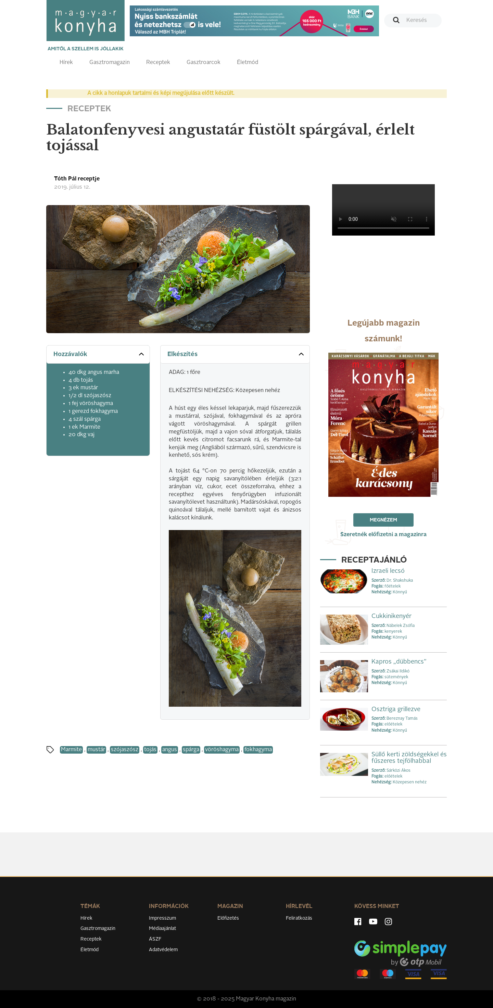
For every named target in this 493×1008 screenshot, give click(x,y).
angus (169, 750)
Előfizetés (228, 918)
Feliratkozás (299, 918)
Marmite (71, 750)
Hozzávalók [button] (99, 354)
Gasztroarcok (203, 62)
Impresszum (162, 918)
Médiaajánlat (162, 928)
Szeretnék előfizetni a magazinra (383, 535)
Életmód (247, 62)
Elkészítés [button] (236, 354)
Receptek (158, 62)
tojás (150, 750)
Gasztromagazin (109, 62)
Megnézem (383, 520)
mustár (96, 750)
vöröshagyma (222, 750)
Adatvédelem (163, 949)
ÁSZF (155, 939)
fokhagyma (258, 750)
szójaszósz (124, 750)
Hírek (66, 62)
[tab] (98, 354)
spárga (191, 750)
